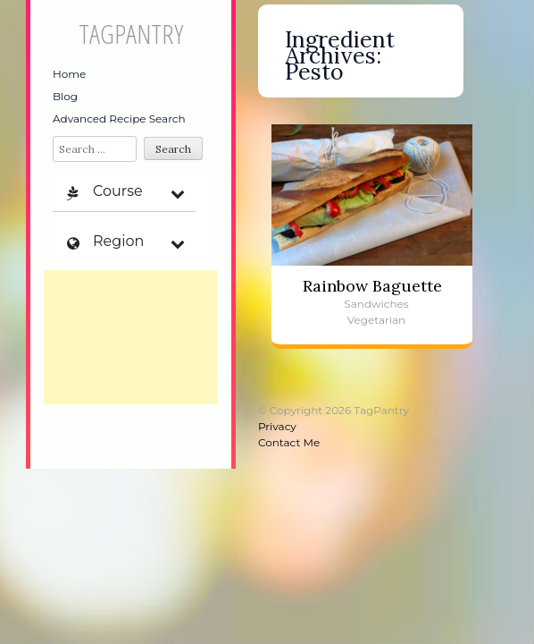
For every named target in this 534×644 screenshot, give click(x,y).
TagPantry (131, 33)
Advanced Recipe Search (119, 118)
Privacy (277, 426)
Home (69, 73)
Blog (65, 96)
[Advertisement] (131, 337)
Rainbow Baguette (372, 285)
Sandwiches (376, 303)
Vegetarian (376, 319)
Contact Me (289, 442)
